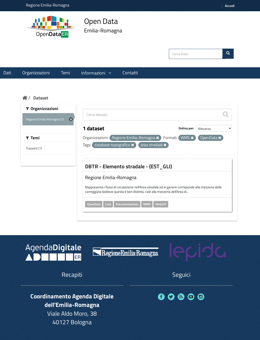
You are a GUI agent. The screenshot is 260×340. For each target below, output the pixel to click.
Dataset (40, 97)
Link (108, 204)
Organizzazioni (36, 72)
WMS (147, 204)
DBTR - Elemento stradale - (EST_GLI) (128, 166)
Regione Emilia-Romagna (47, 5)
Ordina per (186, 128)
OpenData (94, 204)
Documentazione (127, 204)
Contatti (130, 72)
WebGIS (160, 204)
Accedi (230, 5)
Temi (65, 72)
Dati (7, 72)
